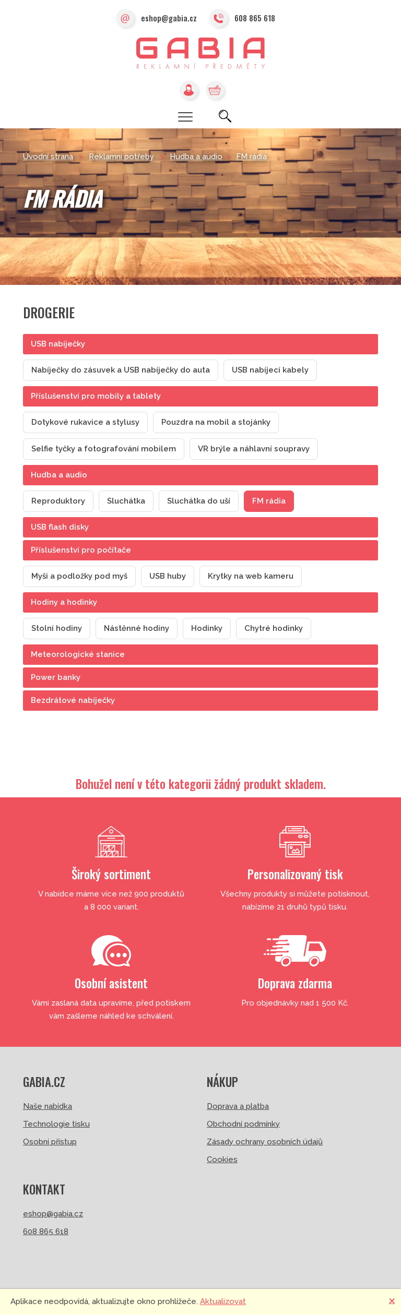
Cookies (222, 1159)
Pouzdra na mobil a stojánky (215, 422)
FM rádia (251, 156)
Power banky (55, 677)
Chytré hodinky (273, 628)
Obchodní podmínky (243, 1124)
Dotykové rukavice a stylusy (85, 422)
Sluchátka (126, 501)
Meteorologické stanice (78, 654)
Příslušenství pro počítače (81, 550)
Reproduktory (58, 501)
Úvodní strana (48, 156)
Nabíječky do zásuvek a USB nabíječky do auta (120, 370)
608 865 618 (242, 18)
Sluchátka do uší (198, 501)
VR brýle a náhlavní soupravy (254, 448)
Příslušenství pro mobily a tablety (96, 396)
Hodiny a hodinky (64, 602)
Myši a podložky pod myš (79, 576)
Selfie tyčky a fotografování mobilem (103, 448)
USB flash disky (60, 527)
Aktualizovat (223, 1301)
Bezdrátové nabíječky (73, 700)
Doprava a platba (238, 1106)
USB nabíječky (58, 344)
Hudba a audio (196, 156)
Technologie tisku (56, 1124)
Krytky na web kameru (250, 576)
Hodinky (206, 628)
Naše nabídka (47, 1106)
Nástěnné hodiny (136, 628)
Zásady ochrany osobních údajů (265, 1141)
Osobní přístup (50, 1141)
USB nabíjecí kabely (270, 370)
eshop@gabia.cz (156, 18)
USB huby (167, 576)
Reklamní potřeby (121, 156)
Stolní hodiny (56, 628)
